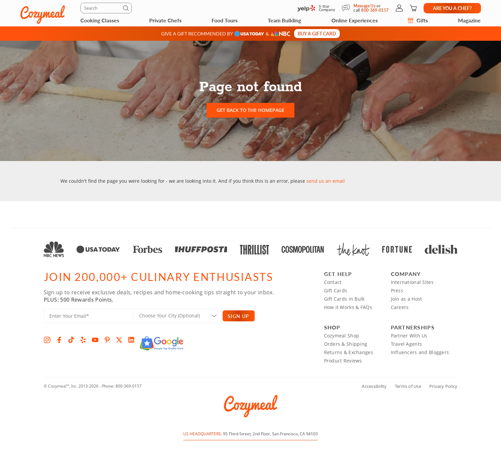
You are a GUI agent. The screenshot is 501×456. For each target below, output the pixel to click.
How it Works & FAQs (348, 307)
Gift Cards (335, 290)
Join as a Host (406, 299)
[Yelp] (83, 339)
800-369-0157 (128, 386)
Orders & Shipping (345, 344)
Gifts (418, 20)
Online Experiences (354, 20)
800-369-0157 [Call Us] (375, 10)
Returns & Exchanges (348, 352)
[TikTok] (71, 339)
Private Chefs (165, 20)
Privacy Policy (443, 386)
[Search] (106, 8)
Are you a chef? (452, 8)
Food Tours (225, 20)
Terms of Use (408, 386)
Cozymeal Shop (341, 335)
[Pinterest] (107, 339)
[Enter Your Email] (88, 316)
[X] (119, 339)
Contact (333, 282)
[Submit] (127, 9)
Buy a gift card (317, 33)
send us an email (325, 181)
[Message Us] (347, 8)
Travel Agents (406, 344)
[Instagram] (47, 339)
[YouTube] (95, 339)
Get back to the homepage (250, 110)
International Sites (412, 282)
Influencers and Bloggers (420, 352)
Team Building (284, 20)
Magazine (469, 20)
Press (397, 290)
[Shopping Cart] (413, 8)
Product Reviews (343, 360)
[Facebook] (59, 339)
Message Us (364, 6)
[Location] (182, 316)
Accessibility (374, 386)
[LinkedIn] (131, 339)
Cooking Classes (99, 20)
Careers (400, 307)
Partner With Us (409, 335)
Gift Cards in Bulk (344, 299)
